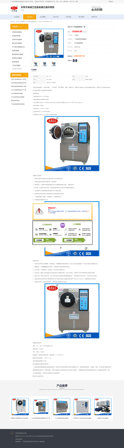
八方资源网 (25, 441)
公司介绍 (55, 17)
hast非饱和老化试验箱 (17, 93)
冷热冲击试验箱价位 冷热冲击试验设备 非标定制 (19, 79)
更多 (26, 75)
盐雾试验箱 (15, 50)
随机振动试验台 (15, 100)
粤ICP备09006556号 (31, 436)
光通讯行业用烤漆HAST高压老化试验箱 (21, 418)
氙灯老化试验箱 (17, 43)
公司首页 (17, 17)
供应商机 (29, 17)
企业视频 (42, 17)
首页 (17, 21)
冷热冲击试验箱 (17, 39)
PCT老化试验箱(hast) (31, 21)
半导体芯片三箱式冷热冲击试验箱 (82, 418)
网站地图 (42, 441)
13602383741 (79, 56)
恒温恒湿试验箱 (17, 32)
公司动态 (68, 17)
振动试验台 (15, 61)
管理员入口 (36, 441)
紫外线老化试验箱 (17, 54)
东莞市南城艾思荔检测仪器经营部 (45, 436)
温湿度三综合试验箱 (102, 418)
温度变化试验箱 (17, 58)
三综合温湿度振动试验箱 (17, 104)
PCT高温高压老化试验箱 (17, 97)
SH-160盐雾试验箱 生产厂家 (18, 90)
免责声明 (30, 441)
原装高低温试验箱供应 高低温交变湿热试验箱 (19, 86)
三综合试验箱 (16, 65)
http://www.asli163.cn (38, 376)
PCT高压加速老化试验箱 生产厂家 (41, 418)
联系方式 (94, 17)
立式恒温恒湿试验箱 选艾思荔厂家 (19, 83)
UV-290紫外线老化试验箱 (61, 418)
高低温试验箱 (16, 35)
